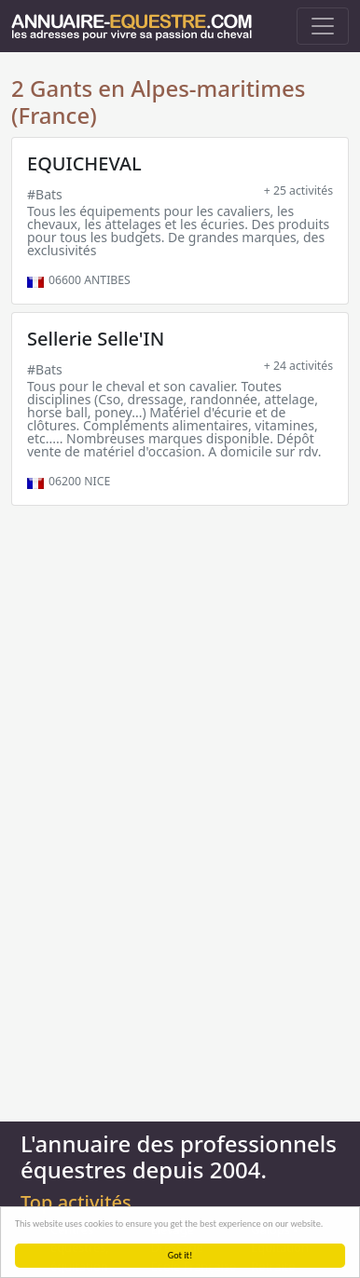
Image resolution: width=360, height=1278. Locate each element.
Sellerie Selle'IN (95, 338)
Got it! (180, 1255)
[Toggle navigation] (323, 26)
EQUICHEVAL (84, 163)
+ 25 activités (298, 190)
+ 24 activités (298, 366)
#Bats (44, 194)
